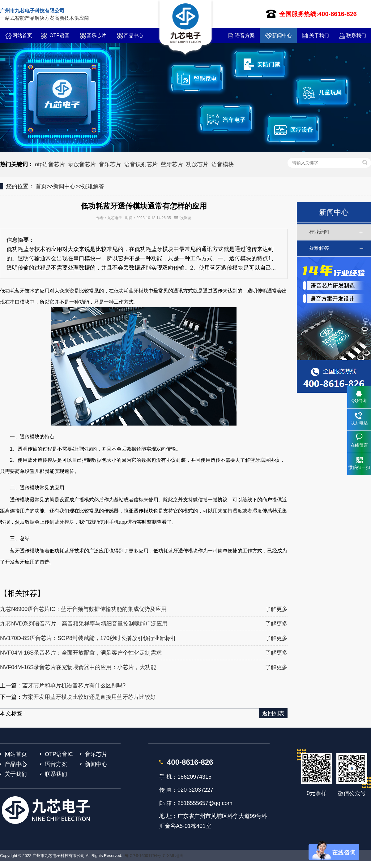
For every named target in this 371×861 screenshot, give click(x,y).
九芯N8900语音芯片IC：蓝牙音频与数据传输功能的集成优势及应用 (83, 609)
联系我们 (356, 35)
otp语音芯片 (50, 164)
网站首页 (22, 35)
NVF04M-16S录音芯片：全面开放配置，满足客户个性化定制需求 (81, 653)
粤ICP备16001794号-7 (145, 855)
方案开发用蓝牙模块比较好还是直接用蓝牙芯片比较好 (89, 697)
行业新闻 (319, 232)
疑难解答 (93, 186)
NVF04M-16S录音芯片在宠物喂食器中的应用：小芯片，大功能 (78, 667)
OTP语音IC (59, 38)
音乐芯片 (96, 35)
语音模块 (222, 164)
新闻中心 (282, 35)
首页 (41, 186)
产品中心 (133, 35)
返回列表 (273, 713)
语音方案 (245, 35)
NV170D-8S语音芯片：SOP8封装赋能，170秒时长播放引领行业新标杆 (88, 638)
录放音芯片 (82, 164)
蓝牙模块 (138, 290)
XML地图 (175, 855)
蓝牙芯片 (172, 164)
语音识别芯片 (141, 164)
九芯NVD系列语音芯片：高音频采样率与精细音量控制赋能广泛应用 (84, 624)
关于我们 (319, 35)
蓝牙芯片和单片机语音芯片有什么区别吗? (74, 685)
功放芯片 (197, 164)
